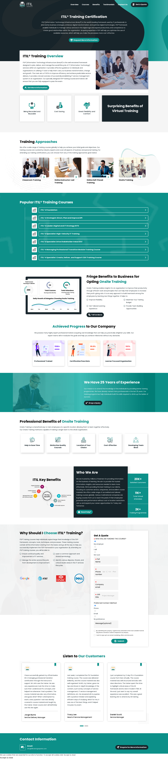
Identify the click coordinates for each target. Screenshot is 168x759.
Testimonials (108, 4)
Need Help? (84, 512)
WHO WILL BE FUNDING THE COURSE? (110, 539)
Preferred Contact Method (105, 603)
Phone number (98, 572)
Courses (85, 4)
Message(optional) (103, 623)
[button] (82, 725)
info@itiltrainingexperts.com (37, 749)
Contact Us (123, 4)
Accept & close (6, 757)
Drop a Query (93, 403)
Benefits (96, 4)
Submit (119, 641)
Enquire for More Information (132, 747)
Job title (97, 595)
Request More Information (84, 40)
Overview (74, 4)
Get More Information (36, 87)
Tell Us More (95, 315)
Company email (99, 584)
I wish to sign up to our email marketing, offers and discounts (114, 635)
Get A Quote (140, 4)
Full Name (97, 560)
